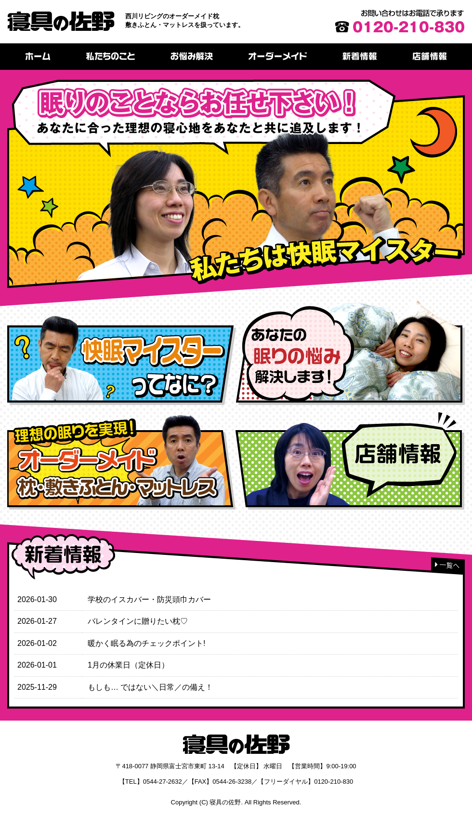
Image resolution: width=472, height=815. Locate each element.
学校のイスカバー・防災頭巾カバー (149, 599)
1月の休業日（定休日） (128, 665)
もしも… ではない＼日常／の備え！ (150, 687)
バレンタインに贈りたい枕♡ (138, 621)
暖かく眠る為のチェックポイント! (146, 643)
